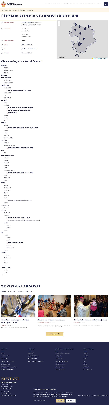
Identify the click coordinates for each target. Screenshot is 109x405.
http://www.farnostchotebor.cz (29, 48)
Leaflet (94, 58)
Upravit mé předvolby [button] (40, 400)
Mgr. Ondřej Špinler (26, 22)
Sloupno (3, 265)
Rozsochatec (5, 205)
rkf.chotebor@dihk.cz (27, 44)
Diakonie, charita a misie (62, 361)
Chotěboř (4, 100)
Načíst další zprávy (54, 334)
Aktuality (47, 4)
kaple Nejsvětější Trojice (15, 242)
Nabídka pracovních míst (7, 369)
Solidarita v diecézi (33, 358)
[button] (82, 39)
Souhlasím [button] (70, 400)
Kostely (85, 364)
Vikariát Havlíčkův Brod (27, 52)
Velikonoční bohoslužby (7, 361)
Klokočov (4, 140)
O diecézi (53, 4)
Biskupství (31, 353)
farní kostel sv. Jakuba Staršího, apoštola (20, 107)
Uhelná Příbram (5, 267)
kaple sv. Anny (12, 112)
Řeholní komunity (60, 369)
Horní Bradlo (5, 85)
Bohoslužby (86, 367)
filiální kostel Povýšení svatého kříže (19, 110)
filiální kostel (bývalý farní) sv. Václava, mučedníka (23, 127)
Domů (3, 10)
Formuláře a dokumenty (89, 4)
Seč (2, 232)
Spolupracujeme (60, 367)
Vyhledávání (87, 395)
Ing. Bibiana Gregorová (26, 24)
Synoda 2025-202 (5, 364)
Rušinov (3, 210)
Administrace (104, 395)
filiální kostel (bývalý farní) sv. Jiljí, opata (20, 172)
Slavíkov (3, 252)
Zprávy (4, 291)
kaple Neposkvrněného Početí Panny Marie (20, 147)
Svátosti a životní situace (62, 353)
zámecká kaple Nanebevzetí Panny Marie (19, 200)
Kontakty (99, 4)
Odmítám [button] (60, 400)
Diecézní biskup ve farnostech (9, 367)
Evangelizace (59, 358)
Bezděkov (4, 65)
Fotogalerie (11, 291)
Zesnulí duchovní (87, 369)
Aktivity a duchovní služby (64, 4)
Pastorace (58, 356)
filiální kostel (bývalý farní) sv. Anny (19, 217)
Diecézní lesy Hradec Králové (36, 361)
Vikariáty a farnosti (33, 356)
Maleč (3, 182)
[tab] (5, 292)
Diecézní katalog (77, 4)
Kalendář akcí (4, 356)
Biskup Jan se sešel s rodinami (51, 319)
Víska (2, 275)
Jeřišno (3, 122)
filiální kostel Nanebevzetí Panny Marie (19, 90)
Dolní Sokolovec (6, 77)
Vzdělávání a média (61, 364)
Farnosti (15, 10)
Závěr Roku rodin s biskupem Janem (90, 319)
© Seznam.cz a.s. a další (102, 58)
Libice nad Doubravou (7, 155)
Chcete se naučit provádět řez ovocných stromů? (15, 321)
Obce (84, 361)
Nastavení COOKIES (95, 395)
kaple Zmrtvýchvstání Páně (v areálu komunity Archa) (24, 220)
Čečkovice (4, 75)
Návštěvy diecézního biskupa (25, 291)
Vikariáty (85, 353)
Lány (2, 150)
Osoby (84, 358)
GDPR (81, 395)
